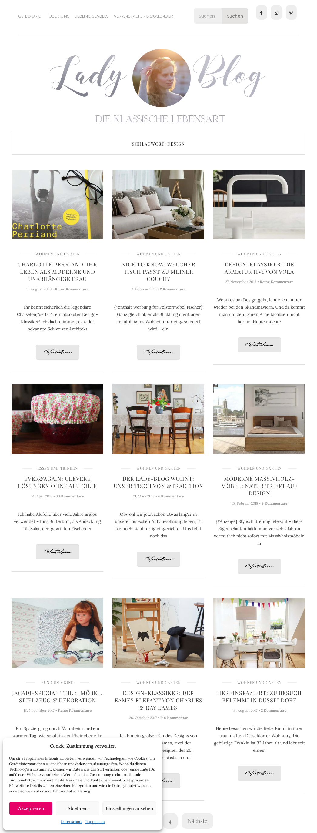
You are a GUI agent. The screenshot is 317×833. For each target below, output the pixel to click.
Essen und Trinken (58, 468)
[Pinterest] (291, 12)
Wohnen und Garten (57, 253)
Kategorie (29, 16)
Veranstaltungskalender (143, 16)
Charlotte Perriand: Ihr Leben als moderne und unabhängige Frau (57, 272)
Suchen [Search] (235, 16)
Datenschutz (71, 821)
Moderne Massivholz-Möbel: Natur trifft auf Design (259, 486)
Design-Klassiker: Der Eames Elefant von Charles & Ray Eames (158, 700)
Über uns (59, 16)
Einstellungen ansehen (129, 808)
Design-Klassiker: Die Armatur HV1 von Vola (259, 268)
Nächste (197, 821)
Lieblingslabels (92, 16)
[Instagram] (276, 12)
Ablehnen (78, 808)
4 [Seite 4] (170, 821)
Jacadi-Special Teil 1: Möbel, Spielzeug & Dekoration (57, 696)
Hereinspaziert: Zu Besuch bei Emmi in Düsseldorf (259, 696)
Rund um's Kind (57, 682)
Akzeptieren (31, 808)
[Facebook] (261, 12)
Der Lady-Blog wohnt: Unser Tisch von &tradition (158, 482)
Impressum (95, 821)
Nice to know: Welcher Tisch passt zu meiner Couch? (158, 272)
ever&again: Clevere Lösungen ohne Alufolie (57, 482)
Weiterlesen (58, 352)
